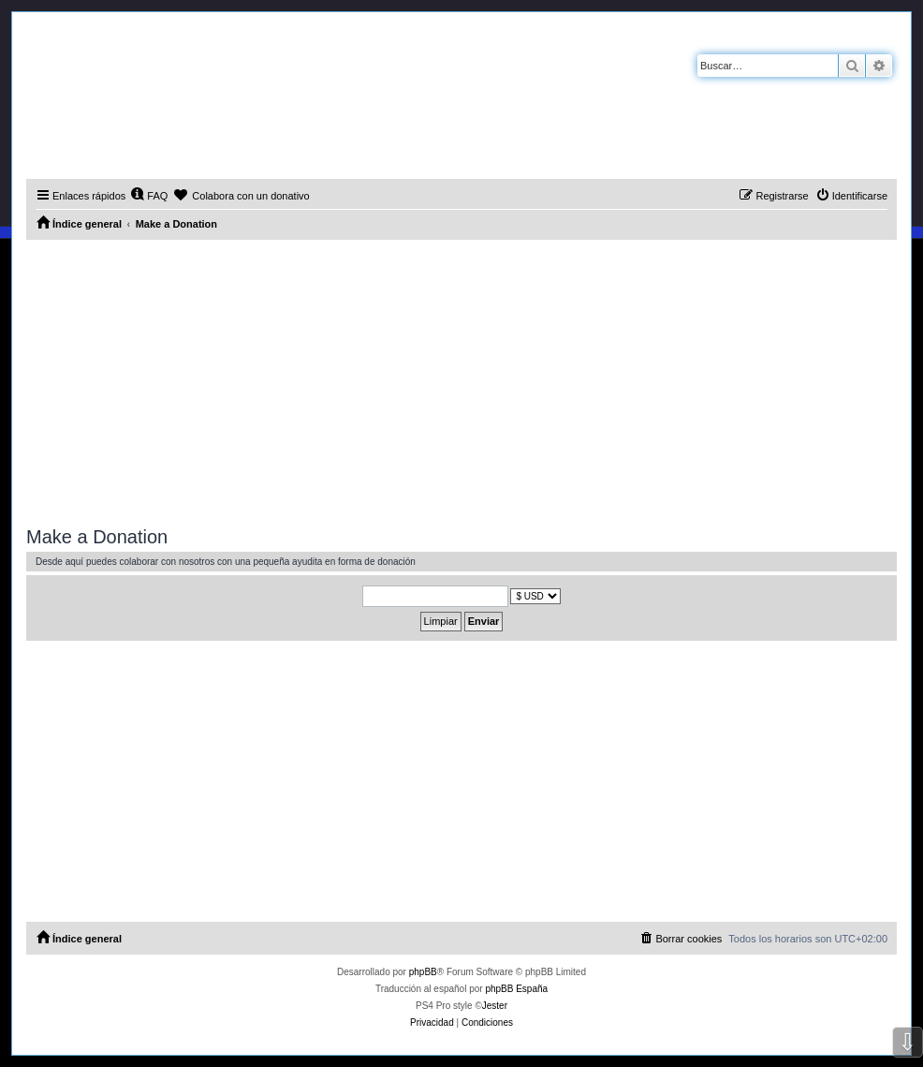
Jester (494, 1005)
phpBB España (516, 989)
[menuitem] (149, 196)
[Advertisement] (461, 380)
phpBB (423, 972)
